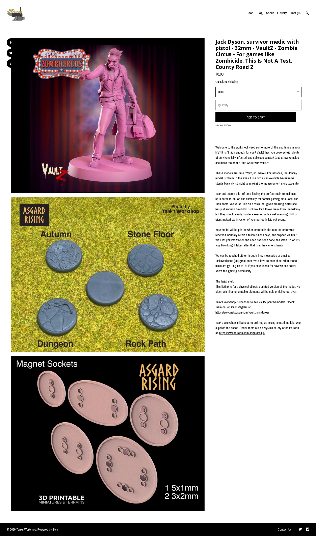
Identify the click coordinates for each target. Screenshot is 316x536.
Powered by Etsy (47, 529)
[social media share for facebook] (10, 42)
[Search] (307, 13)
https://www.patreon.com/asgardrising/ (242, 333)
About (270, 13)
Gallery (282, 13)
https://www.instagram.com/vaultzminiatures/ (242, 312)
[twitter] (300, 529)
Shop (249, 13)
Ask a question (223, 125)
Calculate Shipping (226, 81)
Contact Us (285, 529)
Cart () (295, 13)
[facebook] (307, 529)
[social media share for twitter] (11, 53)
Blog (260, 13)
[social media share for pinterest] (11, 63)
